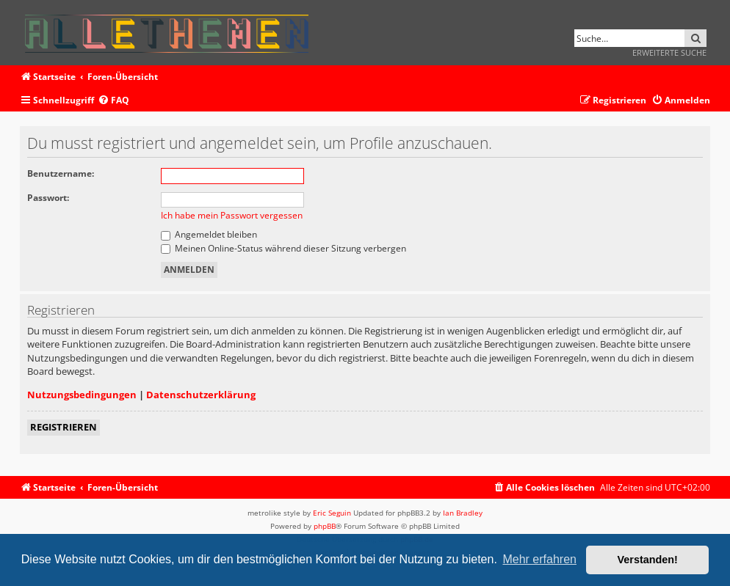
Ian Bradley (463, 513)
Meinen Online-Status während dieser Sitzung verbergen (283, 248)
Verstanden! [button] (648, 559)
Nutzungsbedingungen (82, 394)
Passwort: (48, 197)
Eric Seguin (332, 513)
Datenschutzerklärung (201, 394)
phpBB (325, 526)
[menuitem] (113, 101)
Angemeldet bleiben (209, 234)
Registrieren (63, 426)
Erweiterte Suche (669, 52)
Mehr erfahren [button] (539, 559)
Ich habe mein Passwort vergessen (232, 215)
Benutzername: (60, 173)
